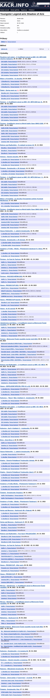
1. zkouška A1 (5, 513)
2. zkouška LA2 (5, 162)
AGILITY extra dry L (6, 291)
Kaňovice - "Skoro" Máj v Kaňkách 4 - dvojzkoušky (17, 398)
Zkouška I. (4, 148)
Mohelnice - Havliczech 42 (9, 618)
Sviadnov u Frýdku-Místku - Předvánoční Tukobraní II (18, 484)
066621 (3, 41)
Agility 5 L (4, 372)
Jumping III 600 (5, 136)
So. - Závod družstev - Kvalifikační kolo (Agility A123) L (16, 646)
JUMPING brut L (5, 293)
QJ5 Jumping (5, 72)
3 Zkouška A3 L (5, 87)
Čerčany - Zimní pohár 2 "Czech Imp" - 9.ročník (16, 678)
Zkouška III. (4, 153)
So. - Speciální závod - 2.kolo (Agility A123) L (13, 643)
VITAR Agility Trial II (6, 695)
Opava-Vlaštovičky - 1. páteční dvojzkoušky (15, 231)
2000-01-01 (4, 49)
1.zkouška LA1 (5, 504)
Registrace (24, 10)
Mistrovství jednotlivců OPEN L (10, 346)
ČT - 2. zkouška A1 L (7, 665)
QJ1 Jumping (5, 114)
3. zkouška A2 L (5, 394)
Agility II (3, 593)
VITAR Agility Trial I (6, 692)
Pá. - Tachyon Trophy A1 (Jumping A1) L (12, 636)
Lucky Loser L (5, 273)
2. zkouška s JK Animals (8, 174)
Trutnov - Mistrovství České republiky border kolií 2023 (18, 339)
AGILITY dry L (5, 288)
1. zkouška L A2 (5, 253)
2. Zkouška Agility (6, 245)
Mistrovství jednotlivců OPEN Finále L (12, 343)
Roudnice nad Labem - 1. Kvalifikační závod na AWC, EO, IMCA (21, 407)
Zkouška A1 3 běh (6, 542)
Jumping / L (4, 551)
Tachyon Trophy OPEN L (8, 357)
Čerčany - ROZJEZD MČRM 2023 (11, 276)
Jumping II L (4, 333)
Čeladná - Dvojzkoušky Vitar (9, 689)
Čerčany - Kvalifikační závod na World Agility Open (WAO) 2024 (21, 209)
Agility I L (3, 330)
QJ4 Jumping (5, 69)
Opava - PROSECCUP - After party (11, 565)
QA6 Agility (4, 67)
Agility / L (3, 548)
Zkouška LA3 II (5, 96)
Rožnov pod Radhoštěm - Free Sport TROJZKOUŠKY (18, 534)
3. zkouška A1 (5, 518)
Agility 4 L (4, 369)
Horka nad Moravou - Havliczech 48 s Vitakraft (16, 510)
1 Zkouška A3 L (5, 81)
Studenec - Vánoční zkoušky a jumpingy (13, 660)
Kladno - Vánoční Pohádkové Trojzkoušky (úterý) (17, 472)
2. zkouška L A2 (5, 256)
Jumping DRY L (5, 579)
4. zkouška (4, 319)
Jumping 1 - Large (6, 683)
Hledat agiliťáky (15, 10)
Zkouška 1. (4, 525)
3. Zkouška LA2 (5, 436)
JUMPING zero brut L (7, 296)
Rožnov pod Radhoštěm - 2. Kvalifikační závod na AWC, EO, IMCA (22, 365)
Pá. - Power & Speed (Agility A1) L (10, 634)
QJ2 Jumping (5, 117)
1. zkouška (4, 311)
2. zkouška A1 (5, 516)
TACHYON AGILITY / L (7, 556)
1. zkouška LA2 (5, 159)
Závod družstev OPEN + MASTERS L (11, 360)
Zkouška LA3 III (5, 98)
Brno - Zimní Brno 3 (7, 440)
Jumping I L (4, 335)
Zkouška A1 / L (5, 562)
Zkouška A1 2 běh (6, 539)
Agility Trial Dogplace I (7, 495)
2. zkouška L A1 (5, 507)
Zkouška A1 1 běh (6, 536)
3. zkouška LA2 (5, 165)
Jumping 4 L (4, 377)
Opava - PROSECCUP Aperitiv (10, 300)
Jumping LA (4, 445)
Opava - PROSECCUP (7, 574)
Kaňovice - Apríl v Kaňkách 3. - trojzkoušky (14, 428)
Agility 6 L (4, 374)
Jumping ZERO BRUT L (7, 582)
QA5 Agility (4, 64)
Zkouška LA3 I (5, 93)
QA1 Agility (4, 106)
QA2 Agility (4, 109)
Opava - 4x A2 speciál (7, 308)
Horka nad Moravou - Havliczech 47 (12, 522)
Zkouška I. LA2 (5, 305)
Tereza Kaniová (12, 41)
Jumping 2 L (4, 270)
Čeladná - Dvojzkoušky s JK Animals (12, 168)
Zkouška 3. (4, 530)
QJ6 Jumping (5, 75)
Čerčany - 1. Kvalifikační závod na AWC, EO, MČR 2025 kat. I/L (21, 102)
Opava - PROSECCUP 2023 (9, 285)
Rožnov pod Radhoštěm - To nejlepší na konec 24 (17, 145)
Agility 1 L (4, 262)
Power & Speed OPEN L (8, 349)
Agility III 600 (4, 128)
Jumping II (4, 598)
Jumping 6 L (4, 383)
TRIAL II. (3, 623)
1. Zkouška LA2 (5, 400)
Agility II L (4, 327)
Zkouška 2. (4, 527)
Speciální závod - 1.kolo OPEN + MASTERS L (14, 351)
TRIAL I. (3, 620)
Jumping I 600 (5, 141)
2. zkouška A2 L (5, 391)
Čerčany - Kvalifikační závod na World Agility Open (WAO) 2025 (21, 123)
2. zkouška (4, 314)
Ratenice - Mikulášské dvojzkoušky (12, 669)
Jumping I (4, 595)
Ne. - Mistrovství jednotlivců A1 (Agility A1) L (13, 631)
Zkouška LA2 (5, 448)
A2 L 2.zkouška (5, 206)
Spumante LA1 (5, 570)
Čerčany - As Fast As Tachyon (10, 259)
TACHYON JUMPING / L (7, 559)
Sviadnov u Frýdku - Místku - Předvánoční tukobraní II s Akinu (21, 249)
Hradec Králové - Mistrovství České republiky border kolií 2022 (21, 627)
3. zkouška (4, 317)
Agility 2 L (4, 265)
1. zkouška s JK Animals (8, 171)
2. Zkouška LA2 (5, 403)
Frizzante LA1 (5, 568)
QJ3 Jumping (5, 120)
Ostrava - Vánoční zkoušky (9, 157)
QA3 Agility (4, 112)
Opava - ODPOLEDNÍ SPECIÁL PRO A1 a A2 (15, 386)
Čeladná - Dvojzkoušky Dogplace (11, 493)
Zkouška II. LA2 (5, 302)
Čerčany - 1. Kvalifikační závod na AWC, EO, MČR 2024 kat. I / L (21, 177)
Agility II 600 (4, 130)
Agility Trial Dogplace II (7, 498)
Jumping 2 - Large (6, 686)
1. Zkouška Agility (6, 242)
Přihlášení (31, 10)
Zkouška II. (4, 150)
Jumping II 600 (5, 139)
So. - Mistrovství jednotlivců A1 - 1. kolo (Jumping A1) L (17, 639)
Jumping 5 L (4, 380)
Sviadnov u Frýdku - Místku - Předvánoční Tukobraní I (18, 501)
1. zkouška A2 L (5, 389)
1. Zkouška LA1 (5, 654)
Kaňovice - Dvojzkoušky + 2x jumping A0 (14, 651)
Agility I (3, 590)
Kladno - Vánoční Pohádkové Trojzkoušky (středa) (17, 460)
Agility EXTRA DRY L (7, 577)
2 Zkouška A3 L (5, 84)
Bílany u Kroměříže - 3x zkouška (11, 78)
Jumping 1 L (4, 267)
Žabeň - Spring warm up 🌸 (9, 90)
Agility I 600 (4, 133)
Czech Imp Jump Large (7, 680)
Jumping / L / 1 (5, 553)
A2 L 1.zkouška (5, 203)
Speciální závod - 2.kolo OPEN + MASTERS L (14, 354)
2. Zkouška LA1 (5, 656)
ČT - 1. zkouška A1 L (7, 662)
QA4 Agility (4, 61)
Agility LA (4, 442)
